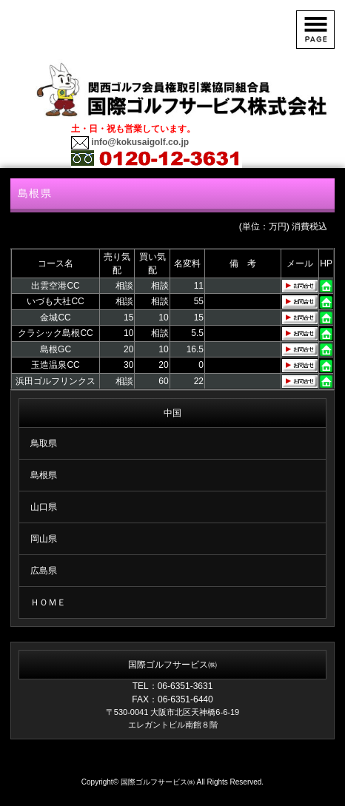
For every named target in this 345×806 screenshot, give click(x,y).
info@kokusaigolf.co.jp (139, 142)
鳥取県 (43, 443)
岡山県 (43, 539)
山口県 (43, 507)
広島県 (43, 570)
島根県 (43, 475)
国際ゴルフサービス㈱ (158, 782)
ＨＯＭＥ (48, 602)
